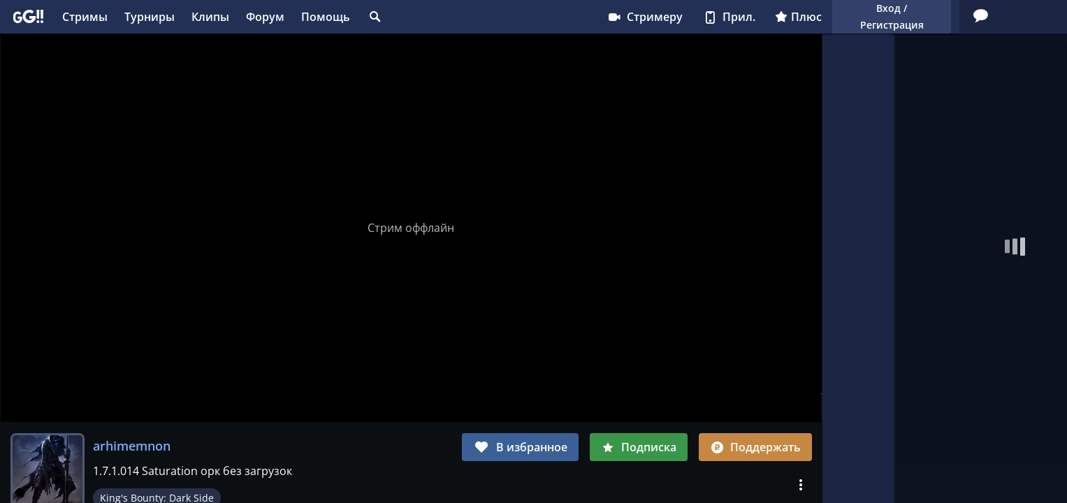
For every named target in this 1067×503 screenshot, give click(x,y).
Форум (265, 16)
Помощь (325, 16)
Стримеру (508, 16)
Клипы (210, 16)
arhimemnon (131, 445)
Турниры (149, 16)
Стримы (85, 16)
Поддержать (755, 447)
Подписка (638, 447)
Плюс (661, 16)
